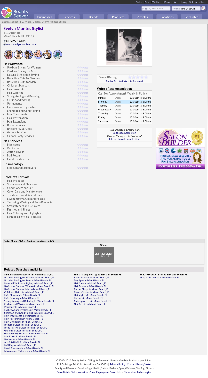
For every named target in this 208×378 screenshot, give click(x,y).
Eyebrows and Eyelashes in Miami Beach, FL (27, 309)
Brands (168, 1)
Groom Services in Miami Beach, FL (23, 330)
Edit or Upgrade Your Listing (124, 138)
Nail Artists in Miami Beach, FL (90, 303)
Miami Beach (32, 21)
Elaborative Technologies (137, 372)
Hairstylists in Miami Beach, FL (90, 295)
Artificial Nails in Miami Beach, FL (22, 342)
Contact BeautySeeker (139, 364)
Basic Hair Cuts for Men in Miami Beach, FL (27, 289)
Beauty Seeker (10, 21)
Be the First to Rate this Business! (124, 81)
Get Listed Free (197, 1)
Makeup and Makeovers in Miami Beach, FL (27, 351)
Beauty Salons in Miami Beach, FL (92, 277)
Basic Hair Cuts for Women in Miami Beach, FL (29, 286)
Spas (148, 1)
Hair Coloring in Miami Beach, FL (22, 298)
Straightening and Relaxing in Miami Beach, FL (29, 301)
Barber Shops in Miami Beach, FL (91, 289)
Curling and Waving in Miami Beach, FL (25, 303)
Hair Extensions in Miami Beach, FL (23, 321)
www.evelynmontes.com (19, 44)
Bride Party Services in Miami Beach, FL (25, 327)
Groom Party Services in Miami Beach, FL (26, 333)
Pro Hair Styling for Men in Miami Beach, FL (28, 280)
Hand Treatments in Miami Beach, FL (24, 348)
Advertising (180, 1)
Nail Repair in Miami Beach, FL (20, 345)
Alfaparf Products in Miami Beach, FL (159, 277)
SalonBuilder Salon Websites (72, 372)
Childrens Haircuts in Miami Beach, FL (24, 292)
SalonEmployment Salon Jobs (105, 372)
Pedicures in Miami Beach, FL (20, 339)
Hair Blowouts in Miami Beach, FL (22, 295)
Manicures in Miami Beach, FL (20, 336)
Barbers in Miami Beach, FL (88, 298)
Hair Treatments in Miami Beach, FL (23, 315)
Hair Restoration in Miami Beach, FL (23, 318)
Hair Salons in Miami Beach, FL (90, 283)
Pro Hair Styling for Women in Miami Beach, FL (29, 277)
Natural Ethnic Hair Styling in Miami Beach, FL (29, 283)
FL (21, 21)
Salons (140, 1)
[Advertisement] (124, 172)
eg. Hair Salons (156, 8)
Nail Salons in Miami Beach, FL (90, 286)
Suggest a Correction (124, 132)
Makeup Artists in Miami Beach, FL (92, 301)
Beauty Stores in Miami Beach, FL (92, 292)
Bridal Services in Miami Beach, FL (22, 324)
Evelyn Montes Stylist (54, 21)
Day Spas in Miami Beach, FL (89, 280)
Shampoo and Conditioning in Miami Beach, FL (29, 312)
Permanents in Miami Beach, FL (21, 306)
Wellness (157, 1)
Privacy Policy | (118, 364)
